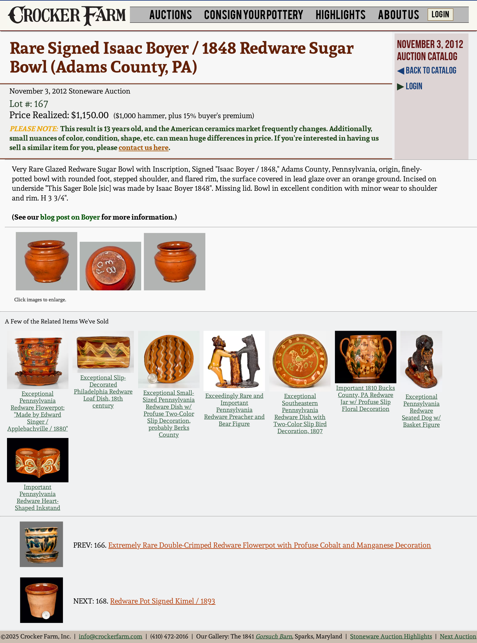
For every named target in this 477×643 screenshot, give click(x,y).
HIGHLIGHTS (341, 14)
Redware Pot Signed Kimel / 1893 (162, 601)
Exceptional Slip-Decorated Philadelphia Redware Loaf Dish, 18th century (103, 391)
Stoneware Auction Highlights (391, 636)
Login (414, 86)
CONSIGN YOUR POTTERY (254, 14)
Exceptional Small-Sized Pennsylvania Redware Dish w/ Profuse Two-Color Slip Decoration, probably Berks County (169, 413)
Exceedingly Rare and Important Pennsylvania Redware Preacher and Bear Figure (234, 409)
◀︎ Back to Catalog (426, 70)
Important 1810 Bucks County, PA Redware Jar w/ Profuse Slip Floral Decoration (365, 398)
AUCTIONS (170, 14)
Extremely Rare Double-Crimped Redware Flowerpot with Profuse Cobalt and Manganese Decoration (269, 545)
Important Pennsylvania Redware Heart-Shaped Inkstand (37, 497)
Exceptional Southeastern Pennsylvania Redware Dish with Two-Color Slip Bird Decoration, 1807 (300, 414)
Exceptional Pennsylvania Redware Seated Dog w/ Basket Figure (421, 410)
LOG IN (440, 14)
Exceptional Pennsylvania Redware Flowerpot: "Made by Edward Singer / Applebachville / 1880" (37, 411)
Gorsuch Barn (274, 636)
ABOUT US (398, 14)
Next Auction (458, 636)
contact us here (144, 147)
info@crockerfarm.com (110, 636)
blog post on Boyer (70, 217)
